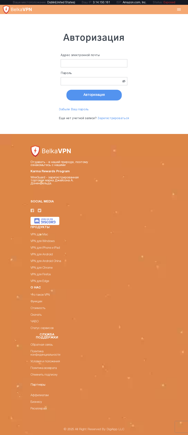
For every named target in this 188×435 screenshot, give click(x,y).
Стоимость (38, 308)
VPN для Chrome (42, 268)
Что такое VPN (40, 295)
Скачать (36, 315)
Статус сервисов (42, 328)
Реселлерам (39, 408)
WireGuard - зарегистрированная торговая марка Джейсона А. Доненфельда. (55, 180)
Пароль (66, 73)
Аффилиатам (40, 395)
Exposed (169, 2)
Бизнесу (36, 402)
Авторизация (94, 95)
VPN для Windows (43, 241)
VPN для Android (42, 254)
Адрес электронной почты (80, 55)
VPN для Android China (46, 261)
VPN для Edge (40, 281)
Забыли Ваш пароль (74, 109)
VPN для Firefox (41, 274)
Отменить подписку (44, 375)
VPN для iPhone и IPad (45, 248)
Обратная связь (42, 345)
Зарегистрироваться (113, 118)
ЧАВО (34, 321)
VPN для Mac (39, 234)
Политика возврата (44, 368)
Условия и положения (45, 361)
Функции (36, 301)
